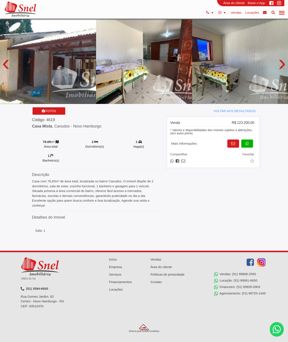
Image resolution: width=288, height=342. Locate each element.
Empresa (115, 267)
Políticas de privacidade (167, 274)
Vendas (236, 12)
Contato (156, 282)
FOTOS (49, 111)
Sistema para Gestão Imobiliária (144, 328)
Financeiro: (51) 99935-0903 (237, 287)
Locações (252, 12)
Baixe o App (256, 3)
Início (113, 259)
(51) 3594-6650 (34, 288)
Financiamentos (120, 282)
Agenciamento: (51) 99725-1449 (240, 293)
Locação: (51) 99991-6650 (235, 280)
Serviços (115, 274)
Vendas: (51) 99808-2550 (235, 274)
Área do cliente (234, 3)
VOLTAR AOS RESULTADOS (235, 111)
